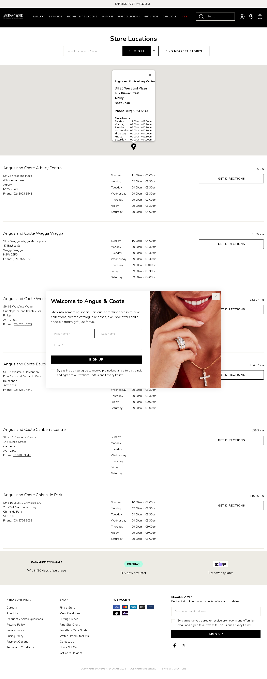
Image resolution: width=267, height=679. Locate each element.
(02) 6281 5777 (22, 324)
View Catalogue (70, 613)
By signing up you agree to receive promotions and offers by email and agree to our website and (99, 373)
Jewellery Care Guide (73, 630)
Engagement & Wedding (82, 16)
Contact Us (67, 642)
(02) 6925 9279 (22, 259)
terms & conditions (173, 668)
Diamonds (55, 16)
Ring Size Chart (69, 625)
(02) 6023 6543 (22, 194)
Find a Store (67, 608)
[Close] (150, 75)
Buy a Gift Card (69, 647)
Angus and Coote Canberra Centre (34, 429)
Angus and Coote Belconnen (29, 364)
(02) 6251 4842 (22, 390)
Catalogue (170, 16)
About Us (12, 613)
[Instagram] (182, 646)
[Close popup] (216, 296)
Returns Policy (15, 625)
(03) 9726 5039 (22, 521)
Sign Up (96, 359)
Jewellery (38, 16)
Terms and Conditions (20, 647)
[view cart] (260, 16)
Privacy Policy (114, 375)
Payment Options (17, 642)
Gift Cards (151, 16)
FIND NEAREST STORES (184, 51)
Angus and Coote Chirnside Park (32, 495)
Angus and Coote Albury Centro (32, 168)
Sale (184, 16)
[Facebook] (174, 646)
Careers (11, 608)
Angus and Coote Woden (26, 298)
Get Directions (231, 179)
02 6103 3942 (22, 455)
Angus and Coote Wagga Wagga (33, 233)
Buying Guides (69, 619)
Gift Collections (129, 16)
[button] (133, 146)
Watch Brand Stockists (74, 636)
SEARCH (136, 51)
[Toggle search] (202, 17)
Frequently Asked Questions (24, 619)
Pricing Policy (14, 636)
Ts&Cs (94, 375)
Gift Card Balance (71, 653)
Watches (107, 16)
